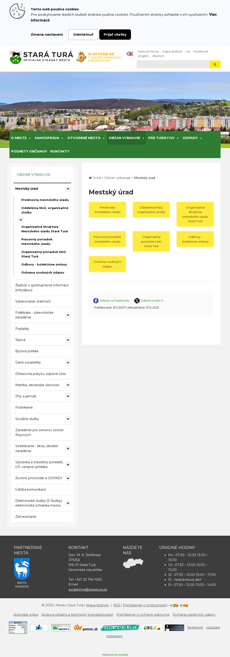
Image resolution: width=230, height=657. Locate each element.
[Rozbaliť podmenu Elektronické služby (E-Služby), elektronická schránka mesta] (68, 503)
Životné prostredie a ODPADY (38, 478)
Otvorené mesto (84, 138)
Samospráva (47, 138)
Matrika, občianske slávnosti (37, 385)
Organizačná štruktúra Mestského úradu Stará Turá (44, 229)
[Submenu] (29, 138)
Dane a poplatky (28, 362)
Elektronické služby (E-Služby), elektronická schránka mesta (38, 503)
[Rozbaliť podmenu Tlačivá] (68, 340)
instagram (114, 636)
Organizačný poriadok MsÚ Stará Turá (43, 254)
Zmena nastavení (47, 34)
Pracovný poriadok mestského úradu (37, 241)
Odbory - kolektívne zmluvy (44, 264)
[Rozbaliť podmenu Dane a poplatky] (68, 362)
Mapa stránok (172, 51)
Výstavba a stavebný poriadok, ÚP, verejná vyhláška (39, 464)
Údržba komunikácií (30, 489)
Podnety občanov (29, 151)
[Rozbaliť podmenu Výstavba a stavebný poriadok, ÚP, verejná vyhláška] (68, 464)
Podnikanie (24, 407)
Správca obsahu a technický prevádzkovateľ (77, 615)
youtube (213, 627)
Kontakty (59, 151)
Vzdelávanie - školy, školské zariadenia (36, 448)
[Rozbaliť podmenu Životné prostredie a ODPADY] (68, 478)
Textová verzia (148, 51)
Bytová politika (26, 351)
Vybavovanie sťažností (33, 301)
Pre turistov (161, 138)
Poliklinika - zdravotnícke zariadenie (34, 315)
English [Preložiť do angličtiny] (143, 56)
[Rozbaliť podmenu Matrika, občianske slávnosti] (68, 385)
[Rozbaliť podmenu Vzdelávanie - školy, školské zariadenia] (68, 449)
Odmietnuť (83, 34)
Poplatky (22, 329)
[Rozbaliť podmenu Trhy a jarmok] (68, 396)
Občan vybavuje (124, 138)
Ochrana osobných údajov (42, 272)
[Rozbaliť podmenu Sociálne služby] (68, 419)
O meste (19, 138)
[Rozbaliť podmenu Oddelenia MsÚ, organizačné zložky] (21, 220)
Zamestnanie (25, 516)
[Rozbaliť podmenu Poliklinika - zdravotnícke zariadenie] (68, 315)
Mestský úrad (26, 188)
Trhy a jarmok (25, 396)
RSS (188, 51)
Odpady (190, 138)
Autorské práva (25, 615)
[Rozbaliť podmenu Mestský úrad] (68, 189)
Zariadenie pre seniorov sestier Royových (39, 432)
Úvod (96, 178)
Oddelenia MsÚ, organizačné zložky (44, 210)
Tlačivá (20, 340)
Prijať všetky (115, 34)
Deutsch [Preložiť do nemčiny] (158, 56)
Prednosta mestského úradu (45, 200)
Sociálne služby (27, 419)
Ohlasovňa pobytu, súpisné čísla (40, 374)
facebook (201, 51)
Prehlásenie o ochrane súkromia (142, 615)
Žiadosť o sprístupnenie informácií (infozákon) (42, 287)
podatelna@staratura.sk (88, 589)
